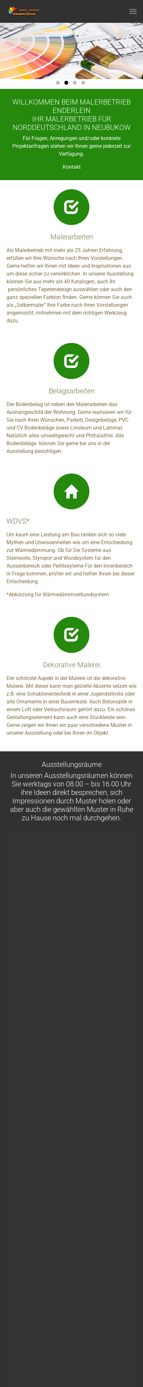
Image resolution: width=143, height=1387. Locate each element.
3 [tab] (75, 84)
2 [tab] (67, 84)
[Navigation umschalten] (132, 11)
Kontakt (72, 167)
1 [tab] (59, 84)
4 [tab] (84, 84)
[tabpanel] (71, 51)
